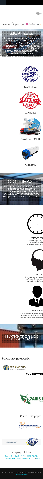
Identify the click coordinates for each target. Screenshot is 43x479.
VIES (38, 459)
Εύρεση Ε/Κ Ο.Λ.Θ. (12, 456)
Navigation (3, 2)
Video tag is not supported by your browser (21, 42)
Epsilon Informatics (21, 475)
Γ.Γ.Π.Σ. (35, 456)
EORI (29, 456)
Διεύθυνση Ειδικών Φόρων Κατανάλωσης (19, 459)
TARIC (23, 456)
